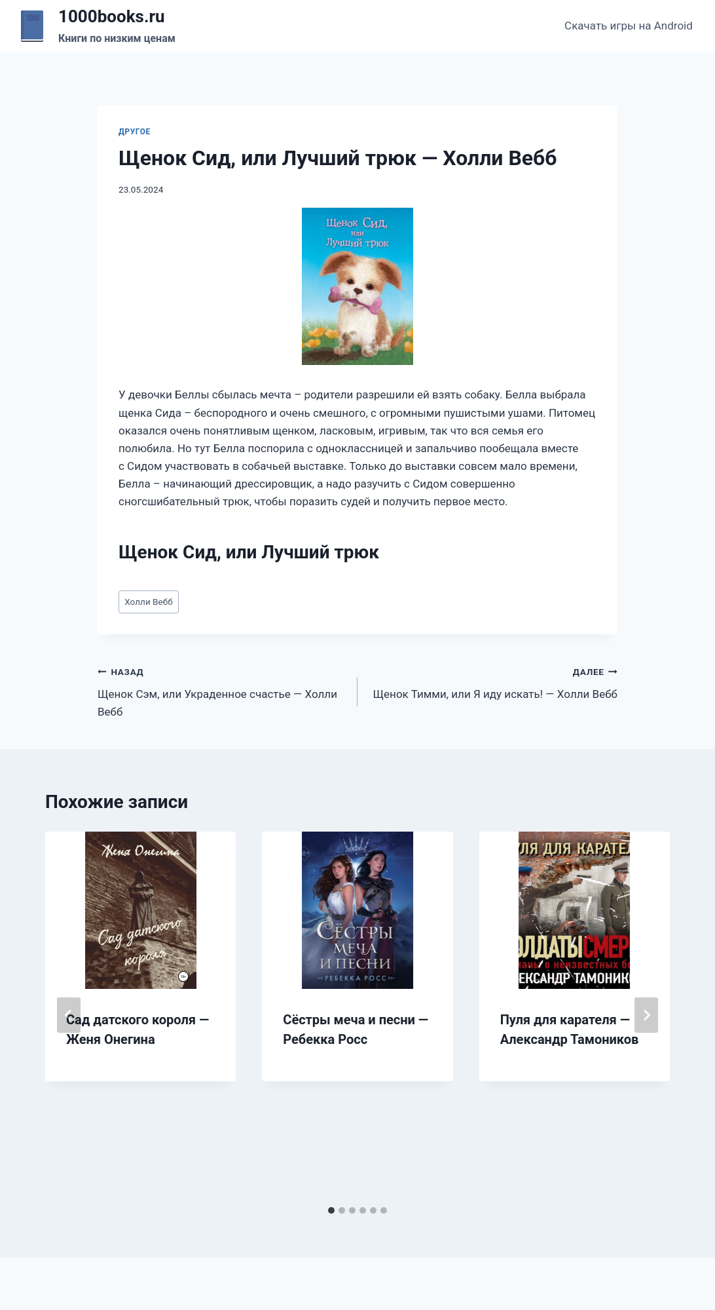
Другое (135, 131)
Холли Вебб (148, 601)
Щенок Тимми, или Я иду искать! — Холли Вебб (493, 682)
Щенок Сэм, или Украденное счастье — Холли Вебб (222, 691)
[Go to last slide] (69, 1015)
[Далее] (646, 1015)
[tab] (331, 1210)
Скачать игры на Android (628, 25)
